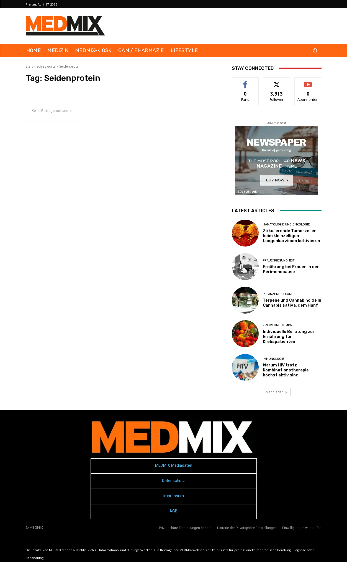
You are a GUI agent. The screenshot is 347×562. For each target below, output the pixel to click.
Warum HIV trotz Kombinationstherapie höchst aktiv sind (286, 370)
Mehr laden (276, 392)
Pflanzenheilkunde (279, 294)
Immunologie (273, 358)
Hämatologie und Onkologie (286, 224)
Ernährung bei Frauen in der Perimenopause (291, 269)
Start (29, 66)
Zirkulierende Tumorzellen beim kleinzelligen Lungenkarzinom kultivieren (291, 235)
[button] (315, 50)
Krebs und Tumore (278, 325)
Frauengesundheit (279, 260)
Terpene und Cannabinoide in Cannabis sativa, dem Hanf (292, 303)
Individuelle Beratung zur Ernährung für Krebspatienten (289, 336)
